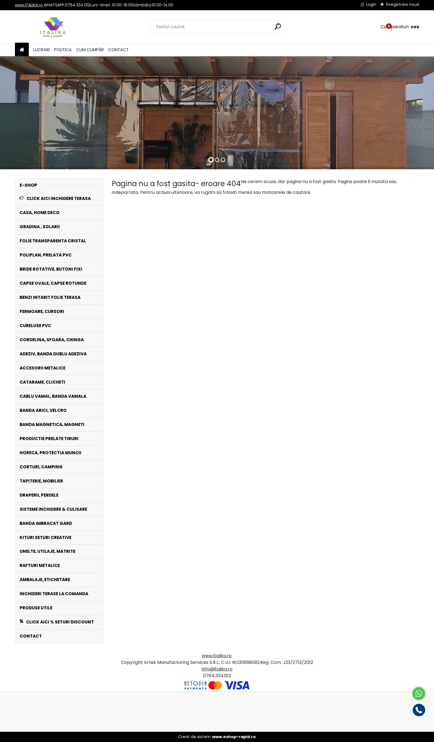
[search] (278, 26)
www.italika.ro (217, 656)
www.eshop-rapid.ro (234, 737)
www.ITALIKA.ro (29, 5)
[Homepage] (22, 50)
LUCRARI (41, 50)
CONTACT (118, 50)
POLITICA (63, 50)
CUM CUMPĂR (90, 50)
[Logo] (53, 27)
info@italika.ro (217, 669)
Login (371, 4)
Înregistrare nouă (402, 4)
